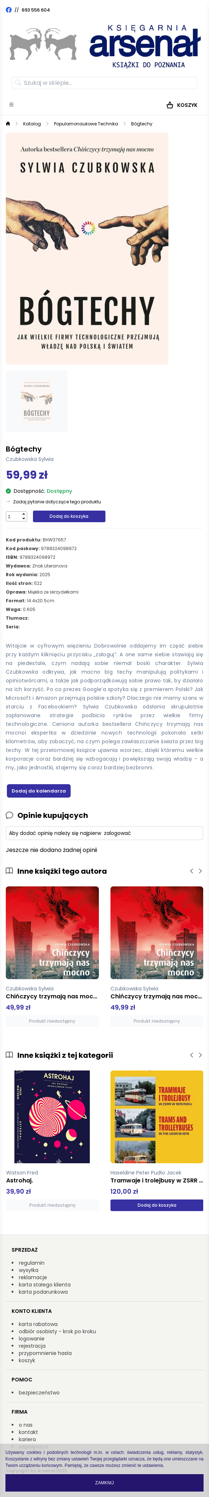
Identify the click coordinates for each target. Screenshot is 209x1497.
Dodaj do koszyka (69, 516)
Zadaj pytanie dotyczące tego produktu (57, 502)
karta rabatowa (38, 1324)
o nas (26, 1425)
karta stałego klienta (45, 1284)
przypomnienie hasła (45, 1353)
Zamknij (104, 1482)
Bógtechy (141, 124)
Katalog (32, 124)
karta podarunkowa (43, 1292)
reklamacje (33, 1277)
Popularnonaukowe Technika (86, 124)
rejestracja (32, 1346)
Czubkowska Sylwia (30, 459)
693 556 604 (36, 10)
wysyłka (28, 1270)
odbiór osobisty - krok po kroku (57, 1331)
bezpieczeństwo (39, 1392)
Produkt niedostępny (52, 1021)
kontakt (28, 1432)
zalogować (117, 833)
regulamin (32, 1263)
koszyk (27, 1360)
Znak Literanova (49, 566)
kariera (27, 1439)
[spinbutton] (13, 516)
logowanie (32, 1338)
